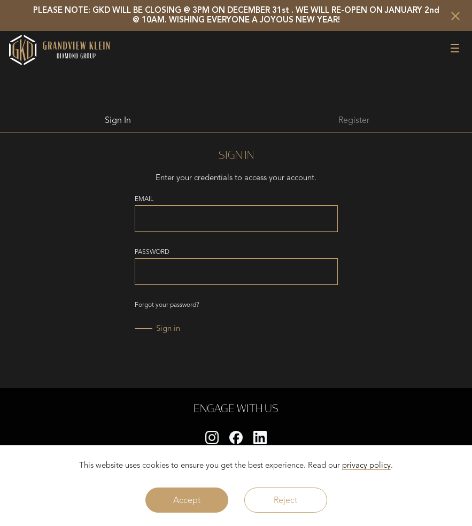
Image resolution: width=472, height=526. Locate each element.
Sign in (168, 328)
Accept (186, 500)
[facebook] (236, 437)
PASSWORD (152, 252)
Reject (285, 500)
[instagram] (212, 437)
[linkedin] (260, 437)
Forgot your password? (167, 304)
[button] (455, 47)
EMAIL (144, 199)
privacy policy (366, 465)
